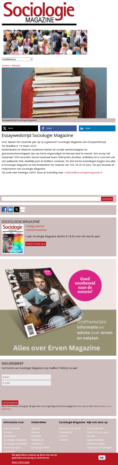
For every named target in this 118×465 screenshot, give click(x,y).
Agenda (35, 428)
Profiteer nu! (35, 244)
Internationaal (11, 428)
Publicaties (37, 439)
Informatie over (13, 422)
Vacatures (37, 443)
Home (5, 65)
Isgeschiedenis (95, 439)
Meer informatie (21, 462)
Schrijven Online (96, 443)
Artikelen (36, 436)
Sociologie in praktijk (15, 443)
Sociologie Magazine (15, 439)
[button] (20, 128)
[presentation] (27, 393)
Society (7, 432)
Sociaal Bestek (95, 428)
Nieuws (16, 65)
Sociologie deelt (40, 447)
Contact (63, 436)
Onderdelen (38, 422)
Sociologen (9, 436)
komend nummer (37, 229)
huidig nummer (35, 226)
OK (102, 457)
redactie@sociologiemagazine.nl (83, 172)
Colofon (63, 439)
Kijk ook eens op (97, 422)
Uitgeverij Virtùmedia (99, 447)
